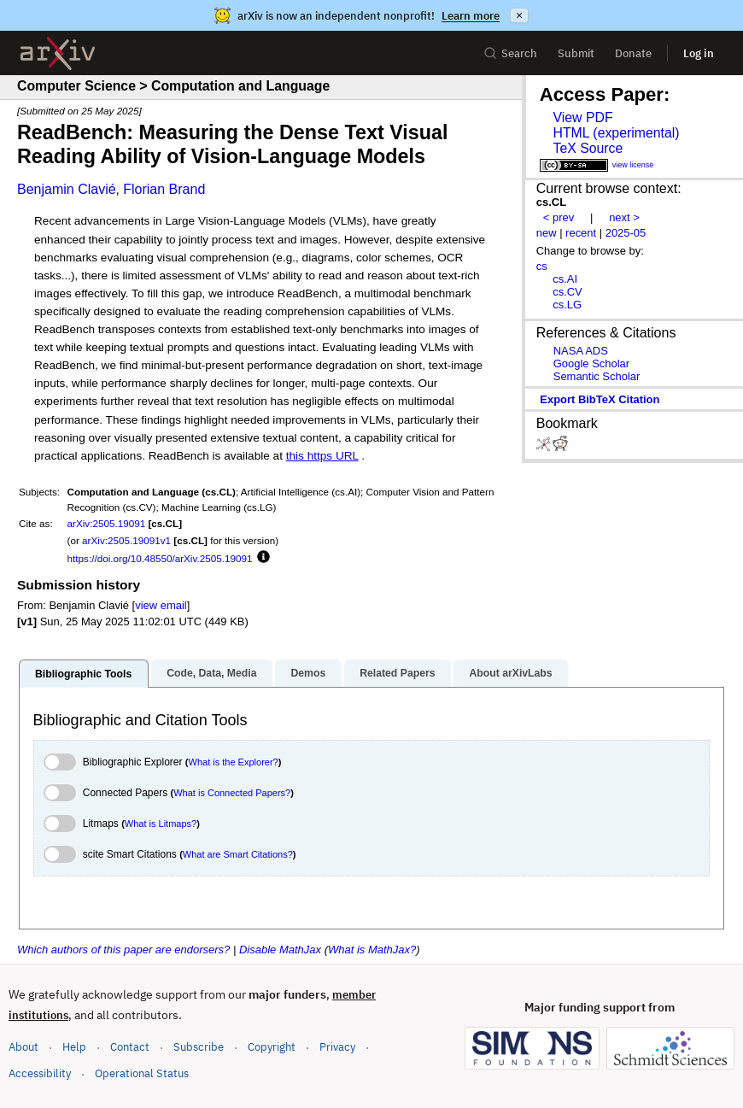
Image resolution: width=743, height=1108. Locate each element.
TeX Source (588, 148)
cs (541, 266)
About (23, 1047)
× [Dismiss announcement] (519, 15)
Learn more (471, 16)
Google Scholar (591, 363)
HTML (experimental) (616, 133)
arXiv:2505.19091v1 (126, 540)
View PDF (582, 117)
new (546, 232)
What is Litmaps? (160, 823)
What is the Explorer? (233, 762)
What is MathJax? (372, 949)
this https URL (322, 455)
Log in (698, 53)
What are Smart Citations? (238, 854)
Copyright (271, 1047)
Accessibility (40, 1073)
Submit (576, 53)
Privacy (337, 1047)
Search (510, 53)
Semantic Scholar (597, 376)
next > (624, 217)
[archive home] (57, 53)
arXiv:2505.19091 (106, 523)
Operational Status (142, 1072)
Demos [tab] (307, 673)
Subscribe (198, 1047)
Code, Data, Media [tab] (211, 673)
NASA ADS (580, 350)
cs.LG (567, 304)
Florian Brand (164, 189)
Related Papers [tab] (397, 673)
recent (580, 232)
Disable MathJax (280, 949)
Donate (633, 53)
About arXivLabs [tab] (510, 673)
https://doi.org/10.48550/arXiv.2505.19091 (160, 558)
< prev (558, 217)
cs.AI (565, 279)
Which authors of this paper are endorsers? (123, 949)
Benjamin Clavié (66, 189)
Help (74, 1047)
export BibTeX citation (599, 399)
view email (160, 605)
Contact (129, 1047)
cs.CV (567, 291)
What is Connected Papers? (231, 793)
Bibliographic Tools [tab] (83, 674)
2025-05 (626, 232)
